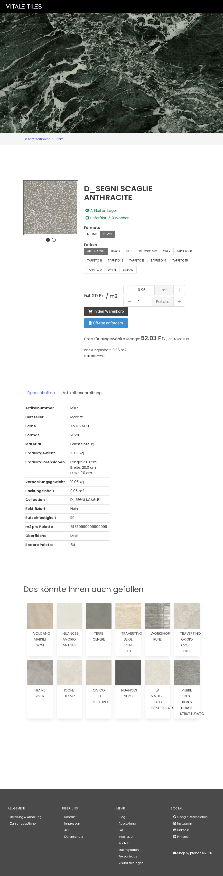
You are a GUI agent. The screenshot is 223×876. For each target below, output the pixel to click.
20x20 (107, 234)
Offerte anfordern (106, 323)
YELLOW (128, 270)
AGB (67, 830)
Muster (92, 234)
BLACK (115, 251)
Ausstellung (127, 823)
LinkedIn (181, 830)
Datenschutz (73, 837)
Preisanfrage (128, 856)
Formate (92, 227)
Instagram (183, 823)
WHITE (112, 270)
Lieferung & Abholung (26, 817)
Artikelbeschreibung (82, 393)
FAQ (121, 830)
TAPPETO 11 (94, 260)
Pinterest (181, 837)
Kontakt (69, 817)
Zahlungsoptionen (23, 823)
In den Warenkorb (106, 311)
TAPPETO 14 (158, 260)
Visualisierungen (131, 863)
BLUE (129, 251)
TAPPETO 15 (180, 260)
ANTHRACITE (96, 251)
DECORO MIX (148, 251)
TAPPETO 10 (184, 251)
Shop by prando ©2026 (192, 853)
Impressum (72, 823)
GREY (166, 251)
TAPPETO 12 (115, 260)
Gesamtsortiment (36, 139)
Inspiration (126, 837)
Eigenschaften (41, 393)
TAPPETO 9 (94, 270)
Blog (122, 817)
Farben (90, 244)
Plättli (60, 139)
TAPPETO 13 (137, 260)
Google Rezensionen (190, 817)
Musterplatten (129, 850)
